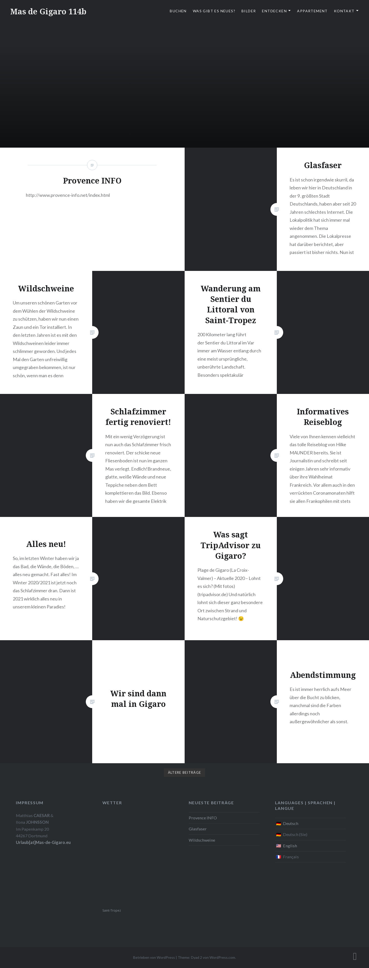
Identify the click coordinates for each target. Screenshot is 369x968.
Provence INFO (203, 817)
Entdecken (274, 11)
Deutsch (290, 823)
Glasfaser (198, 828)
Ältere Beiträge (184, 772)
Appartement (312, 11)
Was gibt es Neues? (214, 11)
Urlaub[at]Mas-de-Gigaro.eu (43, 842)
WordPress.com (222, 957)
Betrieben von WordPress (154, 957)
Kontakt (344, 11)
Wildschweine (202, 840)
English (290, 845)
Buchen (178, 11)
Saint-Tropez (111, 910)
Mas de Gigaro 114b (48, 11)
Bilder (248, 11)
